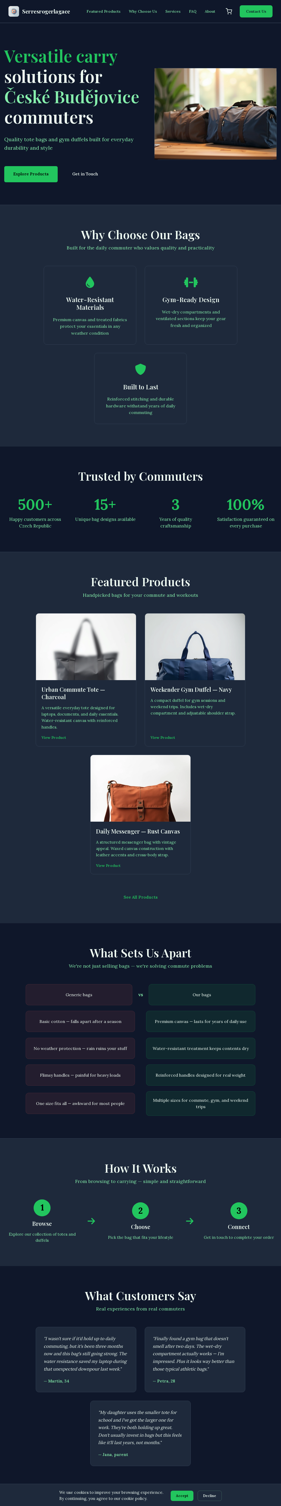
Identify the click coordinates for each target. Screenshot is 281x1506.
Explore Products (31, 173)
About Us (102, 1418)
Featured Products (103, 11)
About (210, 11)
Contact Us (256, 11)
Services (172, 11)
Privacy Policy (245, 1389)
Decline (210, 1495)
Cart (98, 1437)
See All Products (140, 683)
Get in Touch (85, 173)
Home (99, 1389)
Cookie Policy (245, 1418)
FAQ (192, 11)
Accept (181, 1495)
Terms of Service (248, 1398)
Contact (101, 1446)
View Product (24, 650)
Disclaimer (242, 1408)
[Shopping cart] (229, 11)
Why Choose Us (143, 11)
